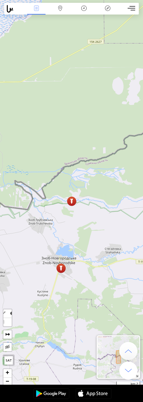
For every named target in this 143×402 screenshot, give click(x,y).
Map (60, 8)
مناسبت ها (36, 8)
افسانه (107, 8)
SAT (9, 360)
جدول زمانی (84, 8)
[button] (61, 268)
